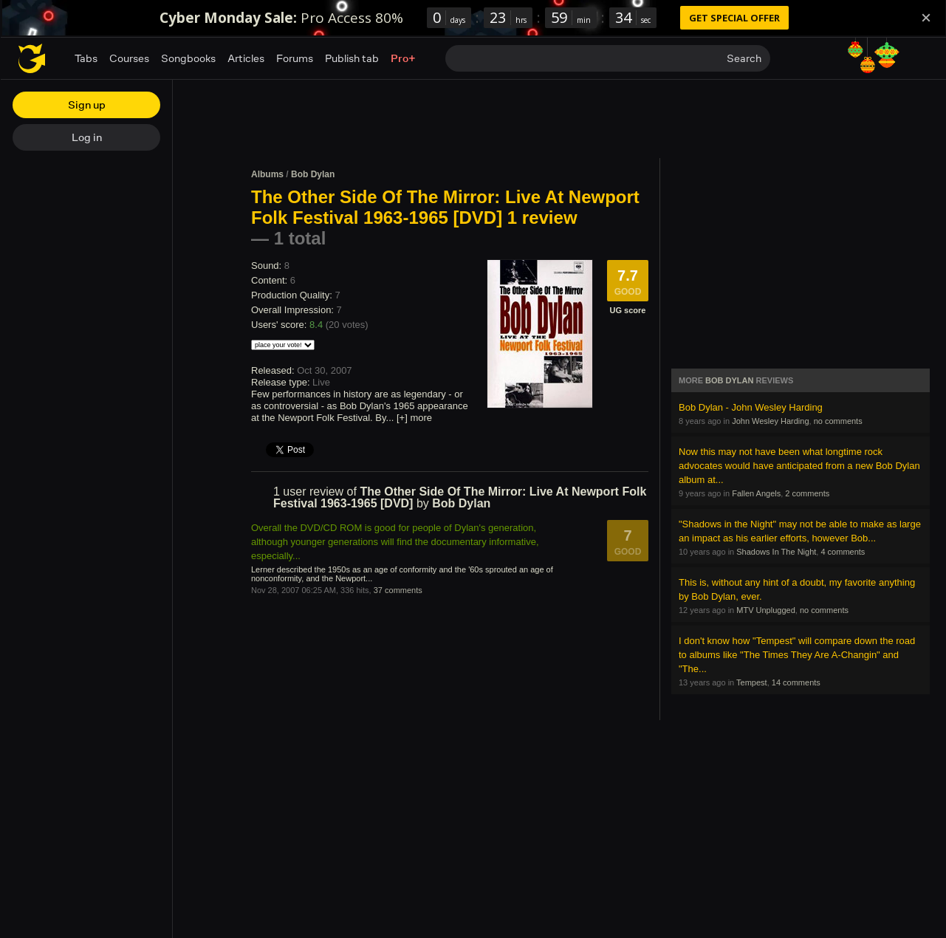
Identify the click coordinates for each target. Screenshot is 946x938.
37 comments (398, 590)
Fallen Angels (756, 493)
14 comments (796, 682)
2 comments (807, 493)
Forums (294, 58)
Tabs (86, 58)
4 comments (842, 551)
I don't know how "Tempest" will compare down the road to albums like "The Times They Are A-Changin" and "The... (797, 654)
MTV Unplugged (765, 610)
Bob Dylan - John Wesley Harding (751, 407)
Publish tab (352, 58)
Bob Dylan (313, 174)
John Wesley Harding (770, 421)
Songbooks (188, 58)
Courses (129, 58)
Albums (267, 174)
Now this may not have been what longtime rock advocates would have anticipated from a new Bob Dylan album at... (799, 465)
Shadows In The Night (776, 551)
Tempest (751, 682)
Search (744, 58)
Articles (245, 58)
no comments (838, 421)
